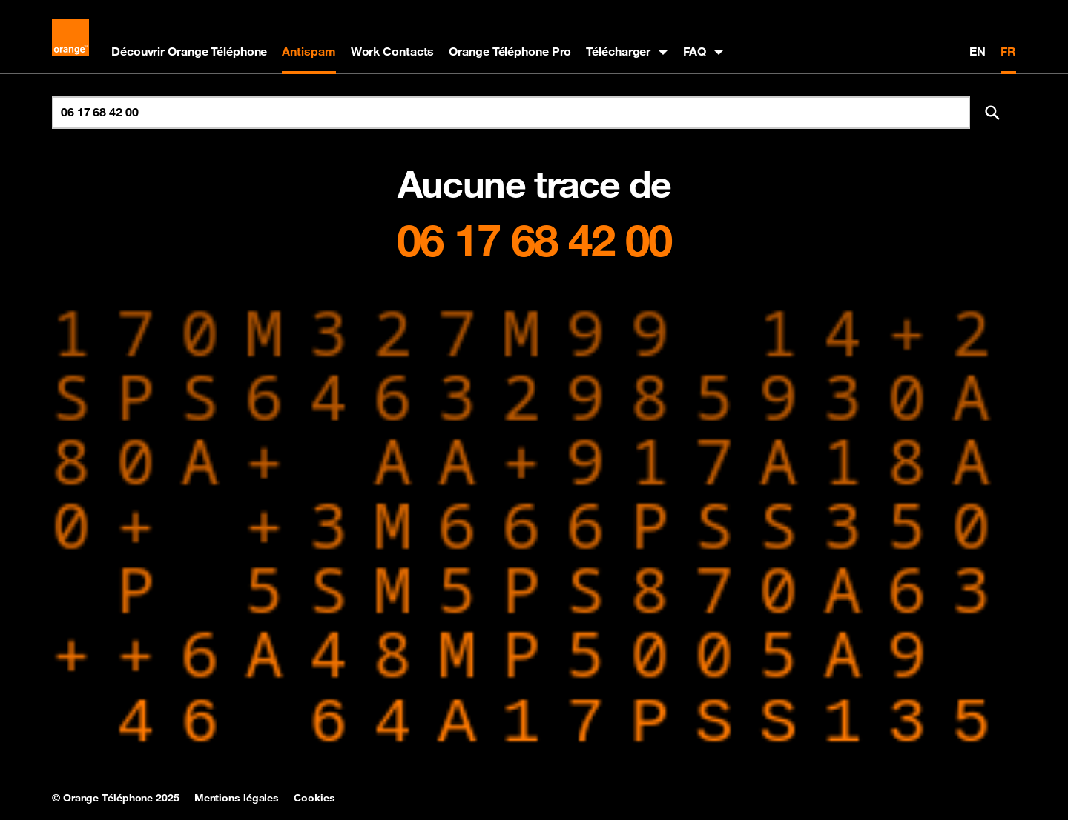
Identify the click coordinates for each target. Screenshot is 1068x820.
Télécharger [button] (618, 51)
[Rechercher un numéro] (511, 112)
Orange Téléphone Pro (510, 51)
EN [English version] (977, 51)
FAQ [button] (694, 51)
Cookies (314, 798)
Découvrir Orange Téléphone (189, 51)
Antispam (308, 51)
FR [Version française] (1008, 51)
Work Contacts (393, 51)
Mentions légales (236, 798)
